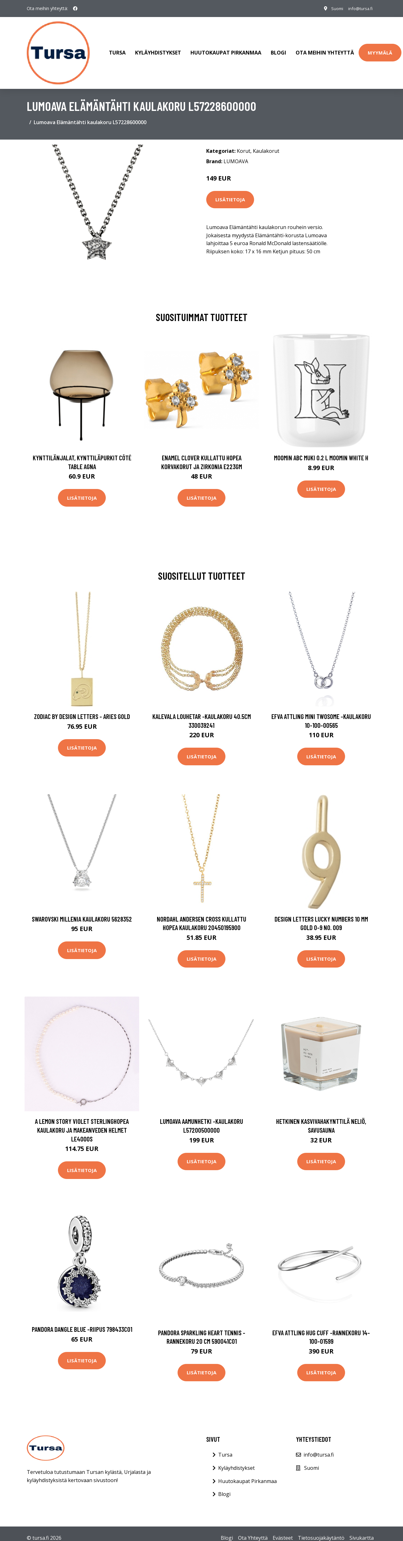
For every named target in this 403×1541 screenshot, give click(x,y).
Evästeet (283, 1529)
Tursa (117, 48)
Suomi (332, 8)
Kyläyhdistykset (158, 48)
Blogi (278, 48)
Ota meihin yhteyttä (325, 48)
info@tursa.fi (358, 8)
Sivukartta (361, 1529)
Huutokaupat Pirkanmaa (225, 48)
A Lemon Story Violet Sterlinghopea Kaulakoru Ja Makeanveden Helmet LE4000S (82, 1121)
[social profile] (75, 8)
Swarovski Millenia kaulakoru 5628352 (82, 910)
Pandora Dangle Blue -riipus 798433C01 (82, 1320)
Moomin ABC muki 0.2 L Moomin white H (321, 449)
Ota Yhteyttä (253, 1529)
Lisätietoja (230, 191)
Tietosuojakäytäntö (321, 1529)
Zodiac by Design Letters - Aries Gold (82, 707)
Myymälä (380, 48)
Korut (243, 142)
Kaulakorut (266, 142)
